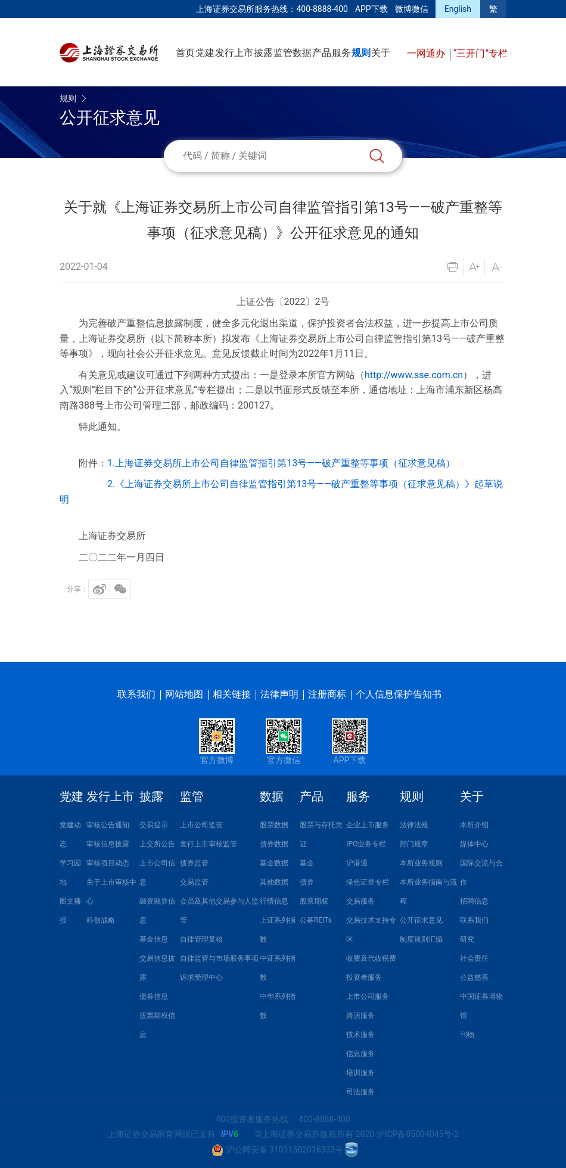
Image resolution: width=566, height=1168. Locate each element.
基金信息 (153, 939)
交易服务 (360, 901)
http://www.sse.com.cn (414, 375)
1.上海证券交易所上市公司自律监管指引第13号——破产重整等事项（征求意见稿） (281, 463)
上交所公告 (157, 844)
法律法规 (414, 825)
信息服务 (360, 1053)
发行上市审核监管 (208, 844)
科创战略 (100, 920)
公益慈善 (474, 977)
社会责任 (474, 958)
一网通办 (427, 53)
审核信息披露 (107, 844)
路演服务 (360, 1015)
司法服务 (360, 1092)
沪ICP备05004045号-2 (418, 1134)
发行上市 (234, 52)
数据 (302, 52)
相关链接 (232, 694)
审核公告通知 (107, 825)
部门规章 (414, 844)
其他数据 (274, 882)
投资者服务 (364, 977)
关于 (380, 52)
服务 (341, 52)
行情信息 (274, 901)
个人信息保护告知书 (398, 694)
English (457, 9)
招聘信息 (474, 901)
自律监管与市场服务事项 (219, 958)
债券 (307, 882)
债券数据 (274, 844)
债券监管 (194, 863)
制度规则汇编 (421, 939)
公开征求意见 (421, 920)
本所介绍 (474, 825)
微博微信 (411, 9)
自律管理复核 (201, 939)
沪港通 (357, 863)
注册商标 (327, 694)
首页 (185, 52)
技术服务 (360, 1034)
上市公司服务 (367, 996)
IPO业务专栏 (366, 844)
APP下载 (371, 9)
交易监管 (194, 882)
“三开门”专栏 (480, 53)
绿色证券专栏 (367, 882)
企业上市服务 (367, 825)
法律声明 (279, 694)
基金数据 (274, 863)
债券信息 (153, 996)
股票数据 (274, 825)
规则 (361, 52)
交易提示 (153, 825)
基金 (307, 863)
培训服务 (360, 1073)
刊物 (467, 1034)
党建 (204, 52)
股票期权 (314, 901)
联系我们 (136, 694)
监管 (283, 52)
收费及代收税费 (371, 958)
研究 (467, 939)
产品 (321, 52)
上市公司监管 (201, 825)
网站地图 (184, 694)
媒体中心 (474, 844)
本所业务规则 (421, 863)
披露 (263, 52)
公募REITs (316, 920)
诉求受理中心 (201, 977)
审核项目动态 (107, 863)
